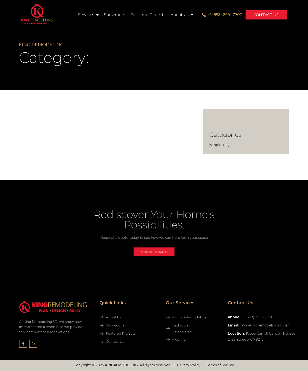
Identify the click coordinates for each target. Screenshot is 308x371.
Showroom (115, 14)
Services (88, 15)
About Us (182, 15)
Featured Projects (147, 14)
